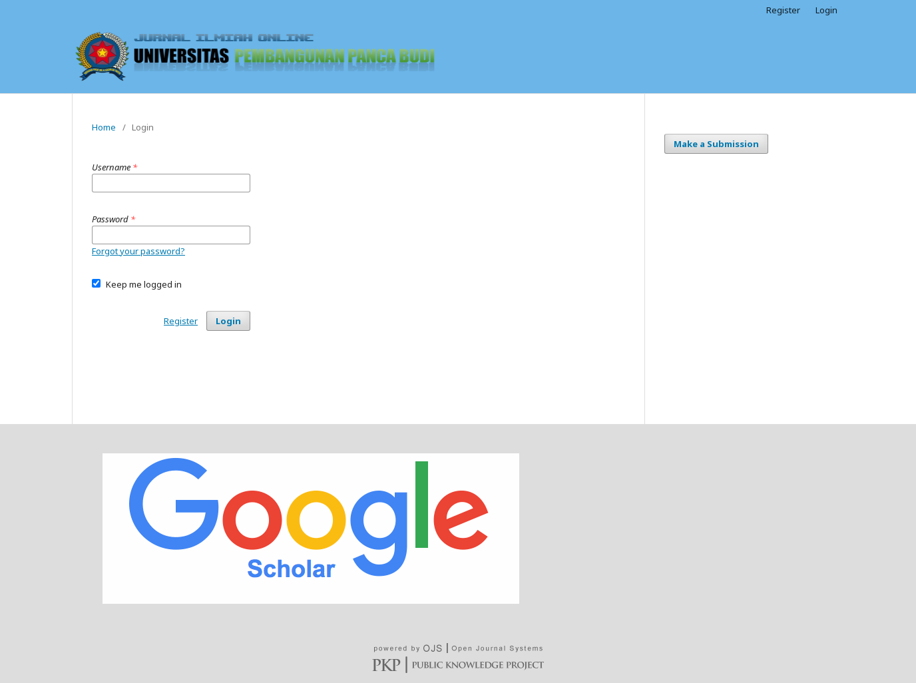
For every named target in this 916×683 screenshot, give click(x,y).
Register (783, 10)
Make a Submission (716, 144)
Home (104, 127)
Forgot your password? (138, 251)
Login (826, 10)
